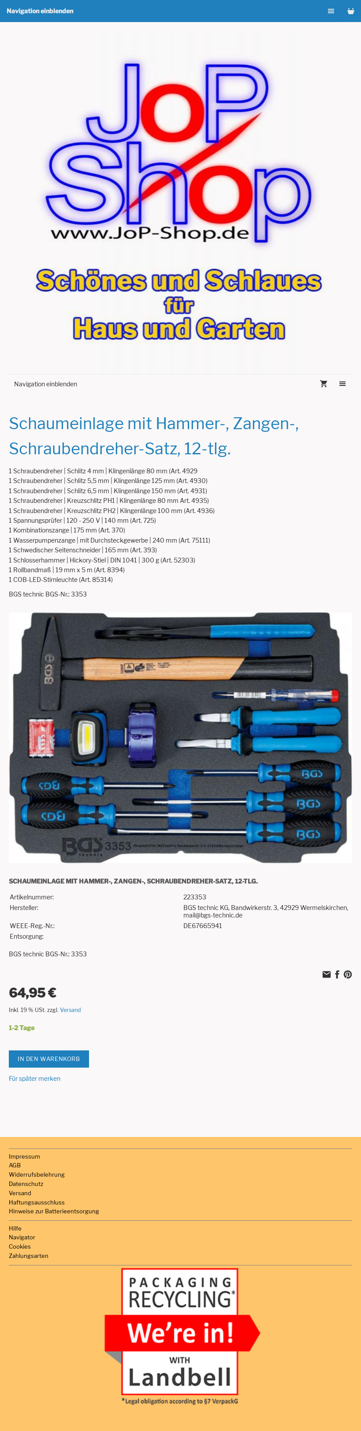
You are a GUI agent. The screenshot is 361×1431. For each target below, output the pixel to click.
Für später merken (34, 1078)
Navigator (22, 1237)
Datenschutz (26, 1183)
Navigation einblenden (40, 11)
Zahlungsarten (28, 1255)
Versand (70, 1010)
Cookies (20, 1246)
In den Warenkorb (49, 1058)
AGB (15, 1165)
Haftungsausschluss (37, 1202)
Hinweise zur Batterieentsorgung (54, 1211)
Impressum (24, 1156)
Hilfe (15, 1228)
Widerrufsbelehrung (37, 1174)
